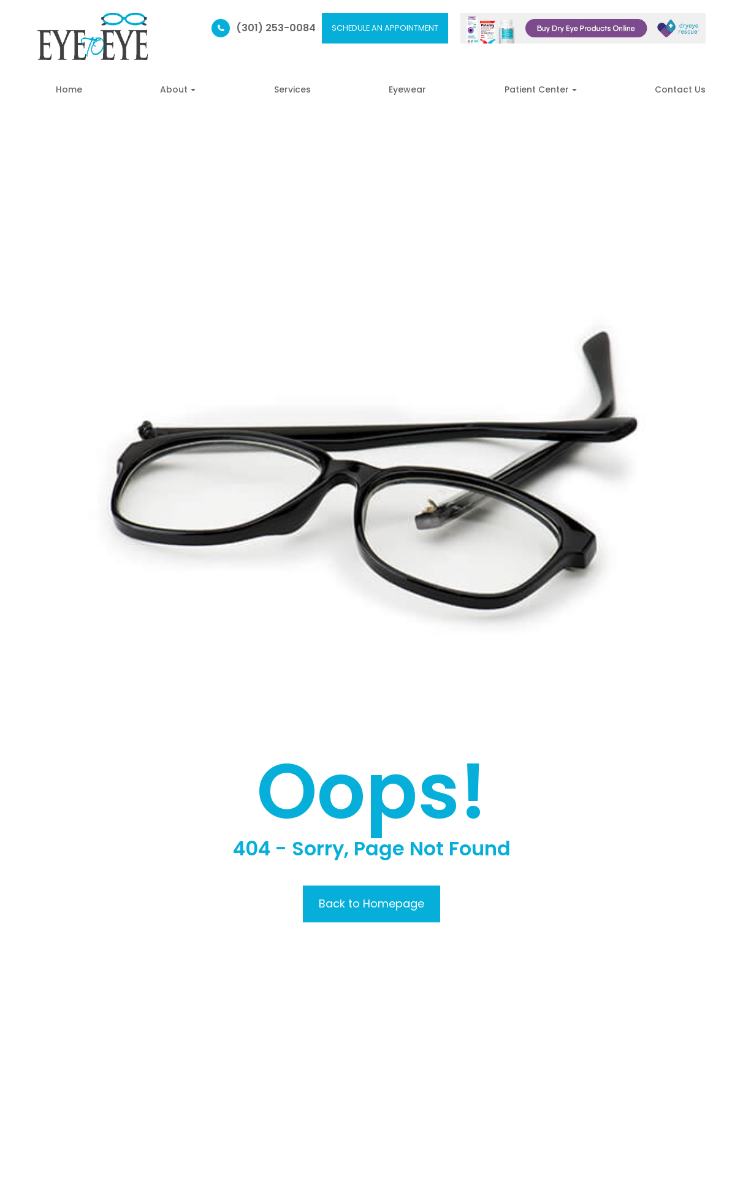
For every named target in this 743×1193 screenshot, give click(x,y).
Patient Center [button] (541, 89)
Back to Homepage (371, 903)
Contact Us (680, 89)
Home (69, 89)
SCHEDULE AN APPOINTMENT (385, 28)
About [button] (178, 89)
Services (292, 89)
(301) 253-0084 (276, 28)
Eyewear (407, 89)
